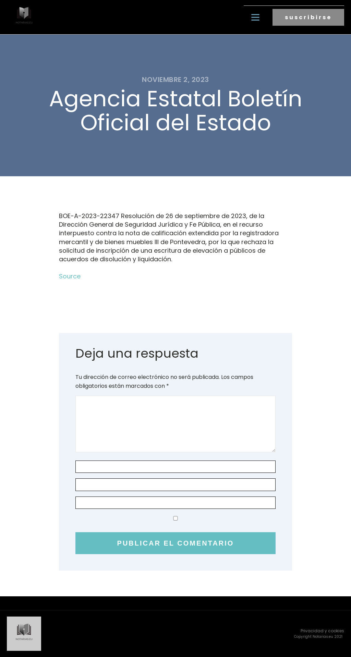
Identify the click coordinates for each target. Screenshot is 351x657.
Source (70, 276)
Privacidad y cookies (322, 631)
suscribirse (308, 17)
